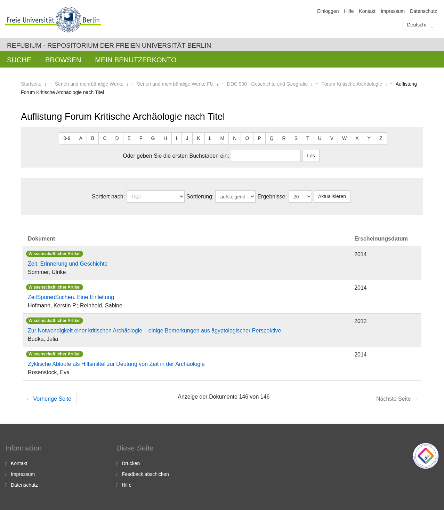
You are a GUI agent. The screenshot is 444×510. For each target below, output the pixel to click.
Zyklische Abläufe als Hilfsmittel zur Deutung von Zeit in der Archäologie (116, 364)
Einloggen (328, 11)
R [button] (284, 138)
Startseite (31, 84)
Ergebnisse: (272, 196)
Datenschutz (423, 11)
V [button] (331, 138)
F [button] (141, 138)
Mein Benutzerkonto (135, 60)
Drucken (131, 463)
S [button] (296, 138)
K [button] (198, 138)
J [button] (187, 138)
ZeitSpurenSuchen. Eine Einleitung (71, 297)
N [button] (234, 138)
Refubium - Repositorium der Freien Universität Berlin (109, 45)
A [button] (80, 138)
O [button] (247, 138)
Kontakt (367, 11)
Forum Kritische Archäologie (351, 84)
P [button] (259, 138)
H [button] (165, 138)
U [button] (320, 138)
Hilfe (349, 11)
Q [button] (272, 138)
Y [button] (369, 138)
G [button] (153, 138)
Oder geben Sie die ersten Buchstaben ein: (176, 156)
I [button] (176, 138)
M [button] (222, 138)
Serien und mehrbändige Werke (89, 84)
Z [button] (380, 138)
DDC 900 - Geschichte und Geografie (267, 84)
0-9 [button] (66, 138)
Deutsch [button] (420, 25)
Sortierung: (199, 196)
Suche (19, 60)
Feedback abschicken (145, 474)
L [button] (210, 138)
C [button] (104, 138)
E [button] (129, 138)
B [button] (92, 138)
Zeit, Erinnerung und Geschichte (67, 264)
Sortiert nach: (108, 196)
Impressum (393, 11)
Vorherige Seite (48, 399)
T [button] (307, 138)
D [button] (117, 138)
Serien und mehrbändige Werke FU (175, 84)
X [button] (356, 138)
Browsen (63, 60)
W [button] (344, 138)
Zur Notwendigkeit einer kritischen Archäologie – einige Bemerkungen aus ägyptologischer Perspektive (154, 331)
